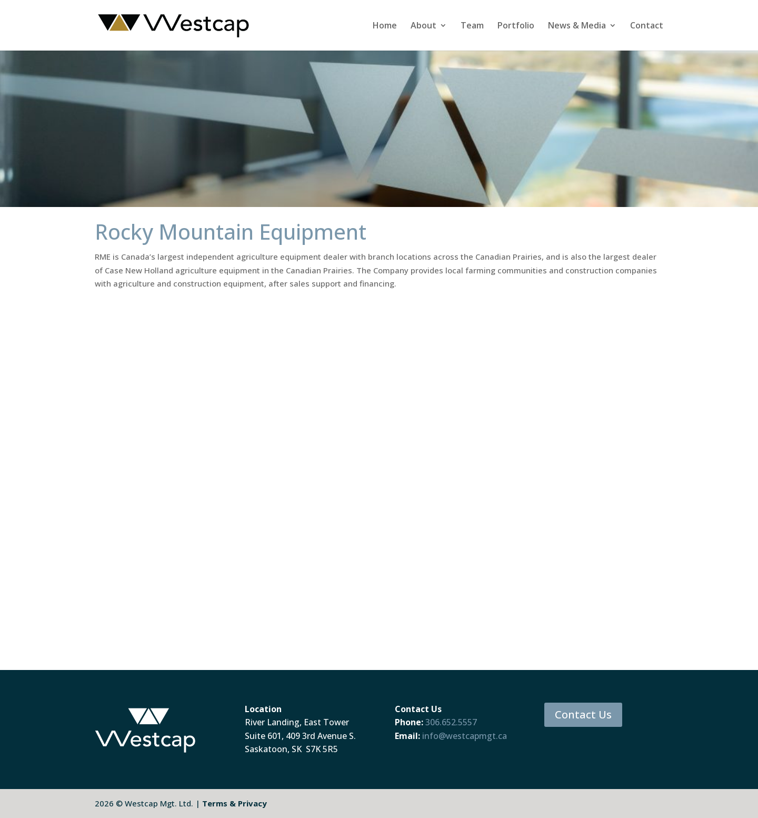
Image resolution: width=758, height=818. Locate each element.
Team (472, 26)
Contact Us (583, 714)
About (423, 26)
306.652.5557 (451, 722)
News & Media (577, 26)
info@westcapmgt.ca (464, 736)
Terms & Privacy (234, 803)
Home (385, 26)
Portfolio (515, 26)
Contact (646, 26)
